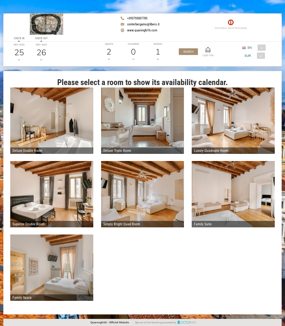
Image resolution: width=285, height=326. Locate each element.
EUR (247, 56)
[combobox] (255, 48)
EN (250, 48)
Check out (41, 38)
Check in (19, 38)
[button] (188, 51)
